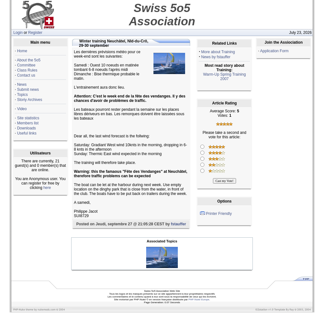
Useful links (26, 133)
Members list (28, 123)
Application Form (274, 51)
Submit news (28, 89)
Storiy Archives (29, 99)
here (47, 187)
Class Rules (27, 70)
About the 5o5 (28, 60)
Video (22, 109)
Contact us (26, 75)
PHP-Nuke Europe (199, 299)
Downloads (26, 128)
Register (35, 32)
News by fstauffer (215, 57)
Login (17, 32)
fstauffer (178, 224)
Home (22, 51)
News (22, 84)
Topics (22, 94)
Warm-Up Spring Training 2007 (224, 76)
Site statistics (28, 118)
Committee (26, 65)
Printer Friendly (219, 213)
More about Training (218, 52)
